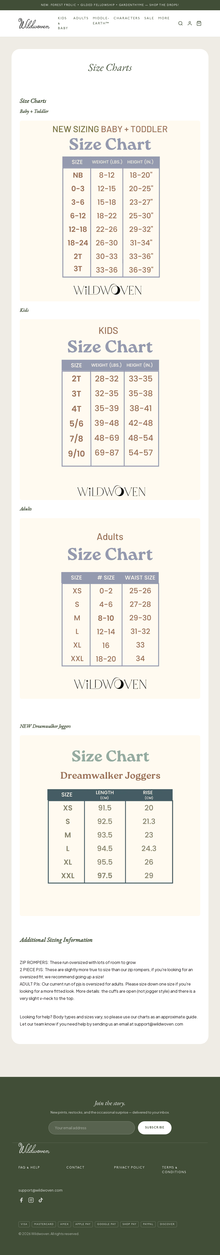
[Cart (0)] (199, 23)
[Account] (189, 23)
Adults (81, 18)
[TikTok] (41, 1200)
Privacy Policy (129, 1168)
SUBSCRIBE (155, 1128)
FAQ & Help (29, 1168)
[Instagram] (31, 1200)
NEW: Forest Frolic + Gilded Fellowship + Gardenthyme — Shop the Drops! (110, 5)
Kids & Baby (63, 23)
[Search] (180, 23)
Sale (149, 18)
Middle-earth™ (101, 20)
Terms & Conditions (174, 1170)
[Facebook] (21, 1200)
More (164, 18)
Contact (75, 1168)
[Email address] (91, 1127)
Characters (127, 18)
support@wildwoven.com (40, 1190)
